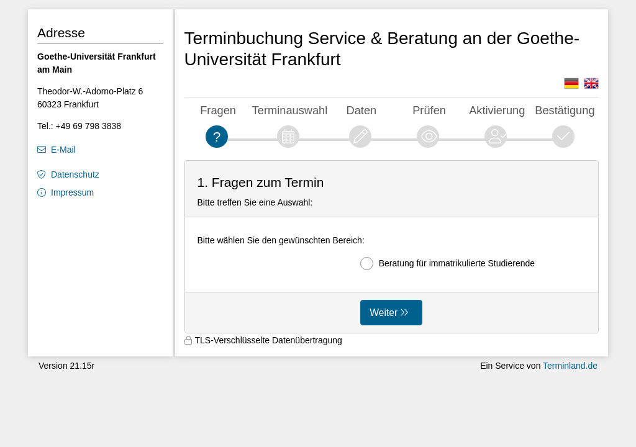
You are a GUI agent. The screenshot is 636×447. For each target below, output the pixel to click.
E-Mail (63, 150)
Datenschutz (75, 174)
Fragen (218, 110)
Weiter (384, 312)
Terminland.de (570, 366)
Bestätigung (564, 110)
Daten (362, 110)
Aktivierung (497, 110)
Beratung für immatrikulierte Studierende (447, 263)
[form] (391, 247)
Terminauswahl (290, 110)
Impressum (72, 192)
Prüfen (429, 110)
